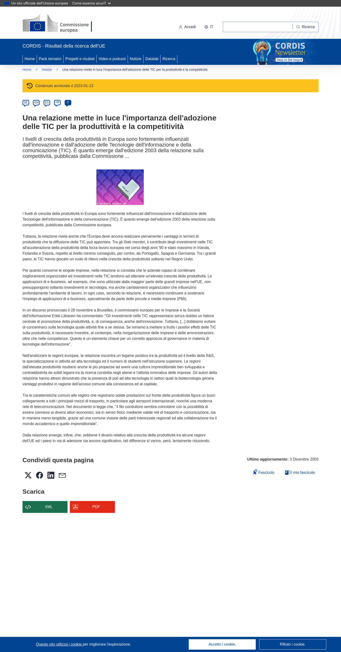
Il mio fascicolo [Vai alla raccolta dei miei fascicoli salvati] (300, 472)
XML (49, 507)
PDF (96, 507)
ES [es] (47, 102)
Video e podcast (112, 59)
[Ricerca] (306, 27)
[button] (209, 27)
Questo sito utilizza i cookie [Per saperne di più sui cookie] (59, 644)
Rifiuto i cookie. (293, 644)
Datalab (151, 59)
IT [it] (68, 102)
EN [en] (36, 102)
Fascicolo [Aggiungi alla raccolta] (264, 472)
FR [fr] (57, 102)
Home (30, 59)
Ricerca (168, 59)
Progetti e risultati (80, 59)
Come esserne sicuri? (91, 3)
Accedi (187, 27)
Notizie (135, 59)
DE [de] (26, 102)
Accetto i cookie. (222, 644)
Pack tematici (50, 59)
